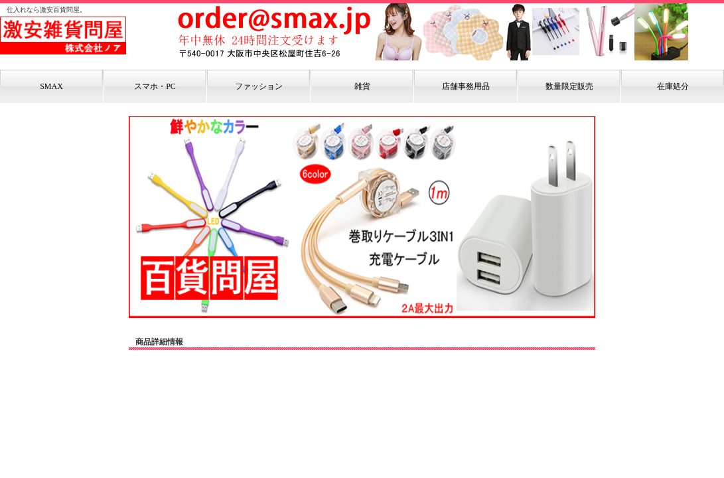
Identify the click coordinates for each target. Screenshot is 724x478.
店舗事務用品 (466, 86)
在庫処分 (673, 86)
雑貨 (362, 86)
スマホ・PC (155, 86)
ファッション (259, 86)
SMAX (51, 86)
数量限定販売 (569, 86)
